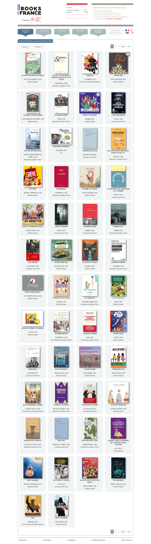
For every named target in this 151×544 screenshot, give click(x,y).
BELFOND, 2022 (33, 373)
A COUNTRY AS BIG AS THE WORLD (33, 75)
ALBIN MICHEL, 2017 (61, 193)
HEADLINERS (80, 30)
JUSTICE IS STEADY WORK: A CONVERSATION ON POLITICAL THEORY (61, 77)
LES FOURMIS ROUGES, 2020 (32, 296)
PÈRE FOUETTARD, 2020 (118, 79)
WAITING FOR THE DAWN (90, 405)
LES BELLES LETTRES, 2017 (32, 444)
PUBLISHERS (62, 30)
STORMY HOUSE (118, 333)
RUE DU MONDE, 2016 (89, 486)
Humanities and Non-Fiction (61, 86)
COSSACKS (89, 75)
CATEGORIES (43, 30)
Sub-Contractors (127, 540)
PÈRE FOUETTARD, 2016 (90, 193)
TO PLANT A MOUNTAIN (118, 405)
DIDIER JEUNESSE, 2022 (118, 484)
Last (128, 46)
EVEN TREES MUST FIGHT (90, 440)
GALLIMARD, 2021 (61, 150)
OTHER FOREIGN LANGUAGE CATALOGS (115, 31)
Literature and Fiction (118, 121)
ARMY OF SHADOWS (61, 226)
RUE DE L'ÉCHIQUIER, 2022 (61, 409)
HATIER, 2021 (118, 302)
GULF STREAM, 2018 (61, 522)
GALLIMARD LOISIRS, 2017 (90, 302)
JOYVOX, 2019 (32, 332)
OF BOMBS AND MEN (61, 333)
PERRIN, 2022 (118, 230)
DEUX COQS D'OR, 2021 (61, 266)
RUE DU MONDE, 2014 (89, 373)
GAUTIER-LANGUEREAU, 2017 (33, 484)
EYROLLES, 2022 (118, 156)
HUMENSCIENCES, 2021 (90, 444)
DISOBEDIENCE (61, 189)
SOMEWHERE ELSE (118, 369)
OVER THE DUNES (32, 480)
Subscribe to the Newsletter (114, 19)
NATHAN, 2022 (89, 119)
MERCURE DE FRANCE (89, 155)
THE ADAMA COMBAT (61, 115)
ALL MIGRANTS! (90, 298)
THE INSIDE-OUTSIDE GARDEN (32, 115)
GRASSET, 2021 (118, 195)
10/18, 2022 (61, 484)
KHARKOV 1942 (118, 226)
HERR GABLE (33, 369)
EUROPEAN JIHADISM (118, 262)
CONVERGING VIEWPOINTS (61, 146)
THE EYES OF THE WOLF (90, 262)
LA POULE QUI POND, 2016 (118, 409)
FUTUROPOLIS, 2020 (61, 337)
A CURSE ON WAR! (89, 369)
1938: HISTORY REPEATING (32, 151)
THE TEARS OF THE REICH (61, 480)
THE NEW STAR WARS (90, 333)
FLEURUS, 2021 (61, 302)
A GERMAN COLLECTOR (89, 151)
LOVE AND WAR (33, 262)
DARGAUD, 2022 (33, 522)
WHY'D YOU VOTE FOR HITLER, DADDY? (90, 481)
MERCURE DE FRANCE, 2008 (61, 444)
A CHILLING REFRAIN (118, 115)
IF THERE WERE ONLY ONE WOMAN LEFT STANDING (118, 190)
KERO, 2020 (90, 337)
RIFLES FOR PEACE (61, 369)
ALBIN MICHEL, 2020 (61, 83)
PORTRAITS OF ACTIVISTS (61, 298)
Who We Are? (23, 540)
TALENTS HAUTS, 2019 (118, 373)
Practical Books (118, 451)
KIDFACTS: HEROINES (90, 115)
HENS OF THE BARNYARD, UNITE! (32, 226)
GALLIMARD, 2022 (118, 266)
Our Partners (47, 540)
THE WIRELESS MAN (89, 226)
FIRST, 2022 (118, 448)
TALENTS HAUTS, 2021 (33, 230)
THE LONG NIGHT (118, 480)
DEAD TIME (61, 440)
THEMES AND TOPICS (25, 31)
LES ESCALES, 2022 (90, 409)
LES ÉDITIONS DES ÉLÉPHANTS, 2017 (32, 119)
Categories (25, 47)
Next (123, 46)
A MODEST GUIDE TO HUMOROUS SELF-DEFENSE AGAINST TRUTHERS (118, 442)
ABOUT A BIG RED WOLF (32, 292)
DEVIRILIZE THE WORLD (61, 405)
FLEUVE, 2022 (118, 119)
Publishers (38, 47)
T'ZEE (33, 518)
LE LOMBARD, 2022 (90, 79)
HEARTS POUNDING (61, 518)
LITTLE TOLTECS (118, 298)
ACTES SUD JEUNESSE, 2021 (33, 79)
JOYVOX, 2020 (118, 337)
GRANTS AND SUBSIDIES (98, 31)
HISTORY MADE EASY (61, 262)
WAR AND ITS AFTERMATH (32, 440)
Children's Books (32, 82)
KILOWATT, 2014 (90, 266)
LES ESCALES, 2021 (33, 266)
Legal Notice (71, 540)
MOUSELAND (118, 75)
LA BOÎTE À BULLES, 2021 (33, 409)
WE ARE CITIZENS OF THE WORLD (33, 328)
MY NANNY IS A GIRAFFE (90, 189)
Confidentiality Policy (98, 540)
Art (61, 153)
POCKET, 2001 (61, 230)
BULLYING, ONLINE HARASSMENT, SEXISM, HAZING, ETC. (118, 152)
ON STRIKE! (32, 189)
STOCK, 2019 (61, 119)
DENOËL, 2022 (89, 230)
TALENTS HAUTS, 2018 (61, 373)
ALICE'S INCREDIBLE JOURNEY (33, 405)
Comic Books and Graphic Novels (89, 82)
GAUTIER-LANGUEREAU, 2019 (33, 193)
